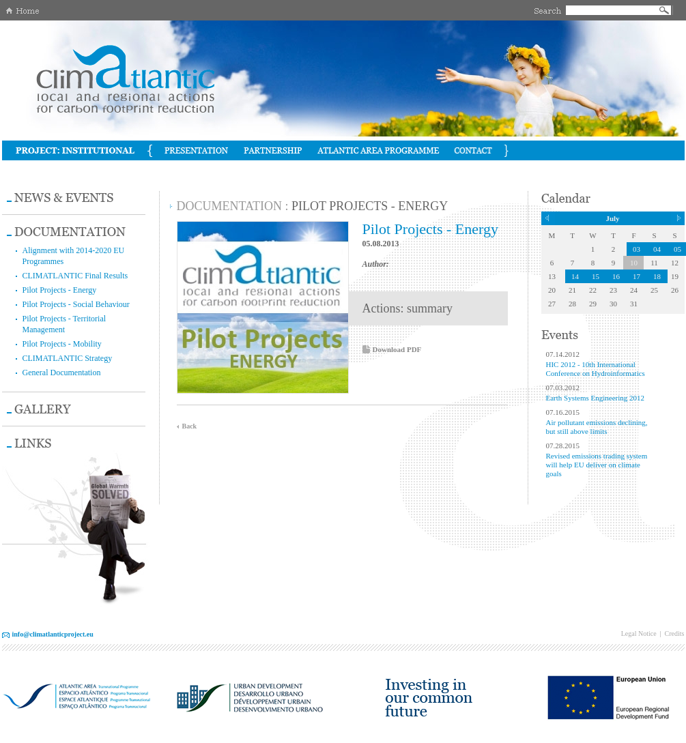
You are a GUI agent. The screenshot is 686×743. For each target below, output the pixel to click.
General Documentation (62, 372)
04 (657, 249)
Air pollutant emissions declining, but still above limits (597, 426)
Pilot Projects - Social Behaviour (76, 304)
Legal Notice (639, 633)
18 (657, 276)
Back (189, 426)
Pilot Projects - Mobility (62, 344)
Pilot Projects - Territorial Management (64, 324)
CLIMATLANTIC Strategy (68, 358)
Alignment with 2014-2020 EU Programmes (74, 256)
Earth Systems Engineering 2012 (595, 398)
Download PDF (397, 349)
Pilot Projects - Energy (60, 290)
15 (595, 276)
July (612, 218)
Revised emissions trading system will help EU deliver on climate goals (597, 465)
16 (616, 276)
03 (636, 249)
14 (575, 276)
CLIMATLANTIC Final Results (75, 275)
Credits (675, 633)
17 (636, 276)
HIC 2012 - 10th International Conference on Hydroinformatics (595, 368)
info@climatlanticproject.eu (53, 634)
